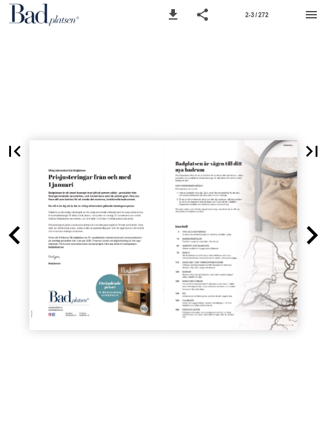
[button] (173, 14)
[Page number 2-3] (257, 14)
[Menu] (311, 14)
